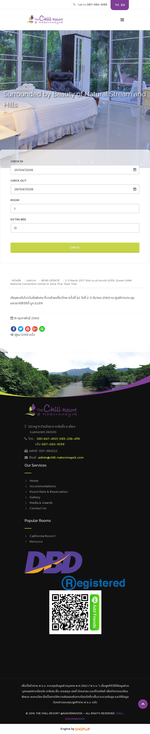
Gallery (35, 497)
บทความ (31, 280)
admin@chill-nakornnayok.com (60, 457)
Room (15, 200)
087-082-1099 (53, 444)
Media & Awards (41, 502)
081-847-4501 (47, 438)
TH (117, 5)
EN (123, 5)
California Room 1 (42, 536)
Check (75, 248)
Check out (19, 180)
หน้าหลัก (16, 280)
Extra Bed (18, 219)
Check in (17, 161)
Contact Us (38, 508)
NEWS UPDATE (50, 280)
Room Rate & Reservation (49, 491)
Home (34, 480)
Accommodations (43, 486)
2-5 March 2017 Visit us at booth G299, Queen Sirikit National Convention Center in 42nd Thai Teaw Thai (71, 282)
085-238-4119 (69, 438)
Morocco (36, 541)
